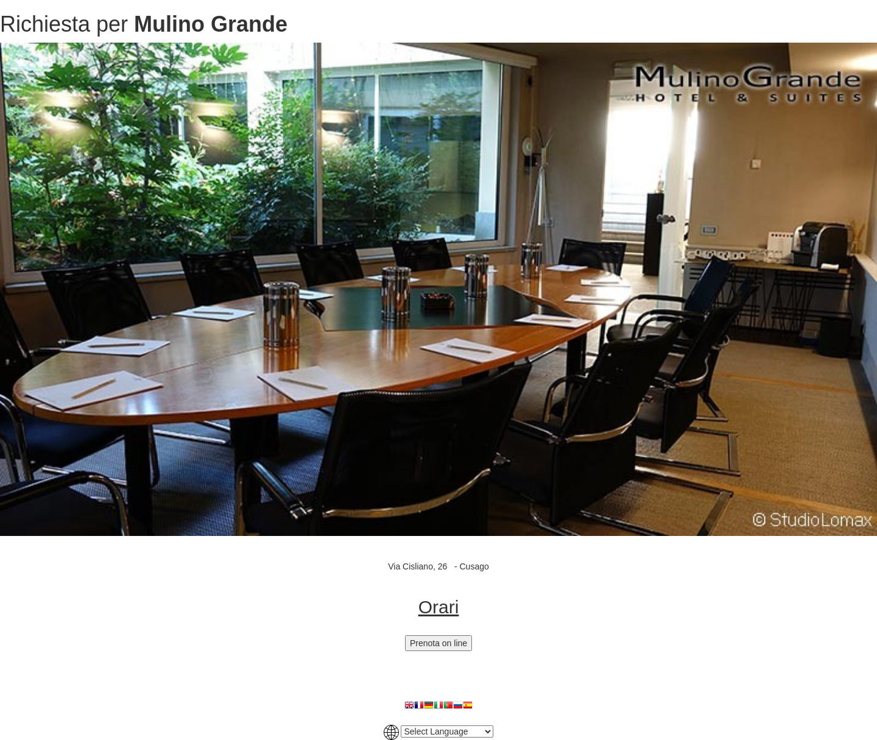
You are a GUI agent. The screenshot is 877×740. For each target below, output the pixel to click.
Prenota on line (438, 643)
